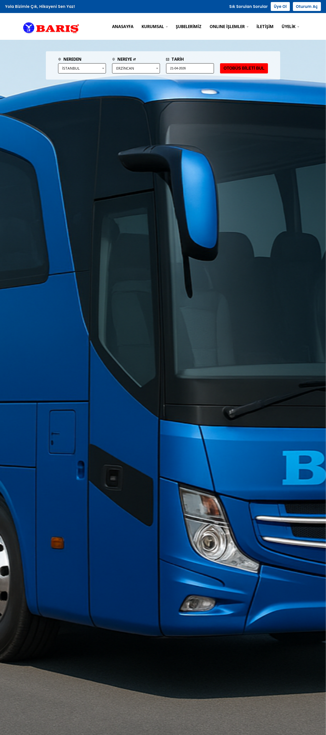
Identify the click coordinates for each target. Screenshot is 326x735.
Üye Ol (280, 6)
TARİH (175, 59)
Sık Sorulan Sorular (248, 6)
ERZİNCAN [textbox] (125, 68)
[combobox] (82, 68)
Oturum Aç (307, 6)
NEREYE (124, 59)
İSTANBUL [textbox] (71, 68)
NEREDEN (70, 59)
